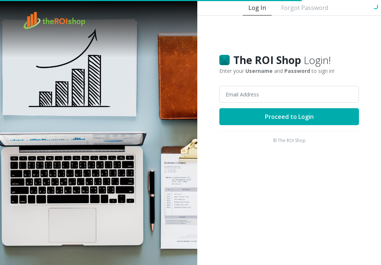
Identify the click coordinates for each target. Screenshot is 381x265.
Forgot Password (304, 8)
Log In (257, 8)
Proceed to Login (289, 117)
